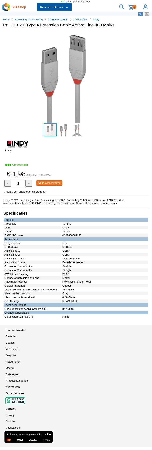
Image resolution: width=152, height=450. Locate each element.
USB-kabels (80, 19)
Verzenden (12, 349)
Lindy (96, 19)
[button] (121, 35)
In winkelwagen (49, 183)
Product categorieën (17, 380)
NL (140, 14)
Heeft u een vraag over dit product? (25, 191)
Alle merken (13, 386)
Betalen (10, 342)
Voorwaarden (13, 427)
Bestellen (11, 336)
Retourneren (13, 361)
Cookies (10, 421)
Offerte (10, 367)
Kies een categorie (54, 7)
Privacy (10, 415)
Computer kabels (58, 19)
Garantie (11, 355)
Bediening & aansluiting (29, 19)
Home (6, 19)
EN (147, 14)
